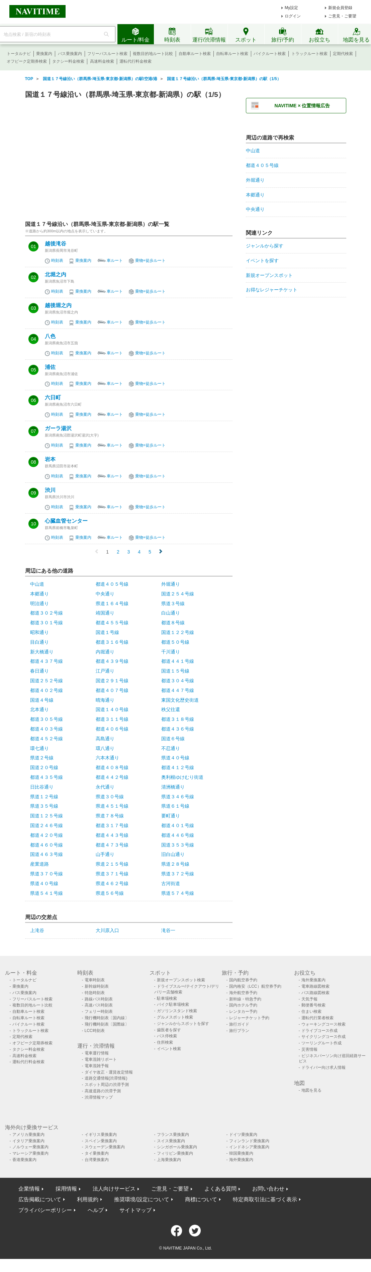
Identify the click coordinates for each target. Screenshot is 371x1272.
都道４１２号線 (177, 767)
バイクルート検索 (270, 53)
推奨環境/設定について (141, 1199)
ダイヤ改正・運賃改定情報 (109, 1072)
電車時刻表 (95, 980)
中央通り (105, 593)
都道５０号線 (175, 642)
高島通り (105, 738)
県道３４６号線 (177, 796)
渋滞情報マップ (99, 1097)
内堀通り (105, 651)
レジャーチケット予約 (249, 1018)
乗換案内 (44, 53)
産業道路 (39, 864)
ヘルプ (96, 1210)
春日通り (39, 671)
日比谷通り (42, 787)
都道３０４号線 (177, 680)
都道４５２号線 (46, 738)
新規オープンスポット (269, 275)
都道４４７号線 (177, 690)
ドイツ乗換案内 (243, 1134)
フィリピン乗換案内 (175, 1153)
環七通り (39, 748)
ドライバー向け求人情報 (323, 1067)
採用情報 (66, 1189)
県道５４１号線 (46, 893)
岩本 (50, 459)
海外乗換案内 (313, 980)
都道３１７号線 (112, 825)
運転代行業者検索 (317, 1018)
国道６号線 (173, 738)
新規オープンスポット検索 (181, 980)
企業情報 (29, 1189)
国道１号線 (107, 632)
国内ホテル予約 (243, 1005)
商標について (201, 1199)
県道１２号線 (44, 796)
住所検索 (165, 1042)
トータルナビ (19, 53)
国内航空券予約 (243, 980)
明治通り (39, 603)
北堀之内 (55, 274)
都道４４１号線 (177, 661)
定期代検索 (343, 53)
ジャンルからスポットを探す (183, 1023)
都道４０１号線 (177, 825)
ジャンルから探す (264, 245)
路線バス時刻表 (99, 999)
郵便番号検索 (313, 1005)
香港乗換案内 (24, 1159)
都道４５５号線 (112, 622)
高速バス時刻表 (99, 1005)
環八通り (105, 748)
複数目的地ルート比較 (153, 53)
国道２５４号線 (177, 593)
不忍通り (170, 748)
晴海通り (105, 700)
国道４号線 (42, 700)
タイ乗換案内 (97, 1153)
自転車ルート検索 (232, 53)
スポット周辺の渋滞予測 (107, 1084)
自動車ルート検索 (195, 53)
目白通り (39, 642)
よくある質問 (220, 1189)
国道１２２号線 (177, 632)
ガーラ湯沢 (58, 428)
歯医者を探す (169, 1030)
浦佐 (50, 367)
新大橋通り (42, 651)
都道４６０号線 (46, 845)
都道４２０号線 (46, 835)
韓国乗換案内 (241, 1153)
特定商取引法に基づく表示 (265, 1199)
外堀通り (170, 584)
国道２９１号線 (112, 680)
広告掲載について (39, 1199)
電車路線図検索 (315, 986)
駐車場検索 (167, 998)
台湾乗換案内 (97, 1159)
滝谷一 (168, 930)
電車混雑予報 (97, 1065)
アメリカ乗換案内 (28, 1134)
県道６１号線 (175, 806)
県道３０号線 (110, 796)
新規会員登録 (340, 7)
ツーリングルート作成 (321, 1043)
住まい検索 (311, 1011)
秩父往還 (170, 709)
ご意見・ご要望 (342, 16)
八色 (50, 336)
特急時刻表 (95, 992)
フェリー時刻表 (99, 1011)
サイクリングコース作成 (323, 1036)
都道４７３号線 (112, 845)
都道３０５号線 (46, 719)
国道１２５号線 (46, 815)
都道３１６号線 (112, 642)
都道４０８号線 (112, 767)
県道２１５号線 (112, 864)
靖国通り (105, 613)
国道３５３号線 (177, 845)
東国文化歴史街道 (180, 700)
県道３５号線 (44, 806)
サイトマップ (135, 1210)
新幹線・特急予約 (245, 999)
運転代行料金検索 (135, 61)
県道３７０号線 (46, 873)
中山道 (37, 584)
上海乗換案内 (169, 1159)
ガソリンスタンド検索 (177, 1010)
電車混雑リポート (101, 1059)
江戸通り (105, 671)
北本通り (39, 709)
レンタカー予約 (243, 1011)
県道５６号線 (110, 893)
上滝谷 (37, 930)
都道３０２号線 (46, 613)
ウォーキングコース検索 (323, 1024)
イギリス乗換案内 (101, 1134)
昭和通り (39, 632)
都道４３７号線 (46, 661)
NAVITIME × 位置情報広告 (302, 105)
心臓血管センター (66, 521)
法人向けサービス (114, 1189)
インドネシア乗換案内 (249, 1147)
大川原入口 (107, 930)
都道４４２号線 (112, 777)
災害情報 (309, 1049)
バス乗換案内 (70, 53)
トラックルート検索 (309, 53)
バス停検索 (167, 1036)
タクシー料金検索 (68, 61)
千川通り (170, 651)
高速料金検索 (102, 61)
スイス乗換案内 (171, 1141)
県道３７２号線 (177, 873)
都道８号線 (173, 622)
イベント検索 (169, 1048)
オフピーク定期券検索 (27, 61)
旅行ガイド (239, 1024)
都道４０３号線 (46, 729)
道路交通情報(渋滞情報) (106, 1078)
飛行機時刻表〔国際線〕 (107, 1024)
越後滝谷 (55, 243)
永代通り (105, 787)
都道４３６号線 (177, 729)
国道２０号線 (44, 767)
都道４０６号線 (112, 729)
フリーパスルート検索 (107, 53)
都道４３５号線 (46, 777)
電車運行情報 (97, 1053)
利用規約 (87, 1199)
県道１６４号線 (112, 603)
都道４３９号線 (112, 661)
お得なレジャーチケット (271, 289)
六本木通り (107, 757)
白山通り (170, 613)
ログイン (293, 16)
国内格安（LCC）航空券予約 (255, 986)
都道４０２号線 (46, 690)
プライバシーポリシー (45, 1210)
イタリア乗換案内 (28, 1141)
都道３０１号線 (46, 622)
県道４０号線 (175, 757)
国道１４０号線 (112, 709)
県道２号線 (42, 757)
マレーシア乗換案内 (30, 1153)
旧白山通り (173, 854)
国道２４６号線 (46, 825)
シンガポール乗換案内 (177, 1147)
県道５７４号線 (177, 893)
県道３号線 (173, 603)
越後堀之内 (58, 305)
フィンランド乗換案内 (249, 1141)
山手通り (105, 854)
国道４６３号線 (46, 854)
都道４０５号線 (112, 584)
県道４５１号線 (112, 806)
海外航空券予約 (243, 992)
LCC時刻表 (95, 1030)
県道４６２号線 (112, 883)
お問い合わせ (268, 1189)
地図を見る (311, 1090)
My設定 (291, 7)
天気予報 (309, 999)
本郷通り (39, 593)
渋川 (50, 490)
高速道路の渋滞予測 (103, 1091)
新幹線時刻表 (97, 986)
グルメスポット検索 (175, 1017)
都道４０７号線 (112, 690)
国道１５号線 (175, 671)
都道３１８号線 (177, 719)
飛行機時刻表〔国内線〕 (107, 1018)
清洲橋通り (173, 787)
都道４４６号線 (177, 835)
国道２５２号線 (46, 680)
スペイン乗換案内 (101, 1141)
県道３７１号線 (112, 873)
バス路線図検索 (315, 992)
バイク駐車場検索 (173, 1004)
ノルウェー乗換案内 (30, 1147)
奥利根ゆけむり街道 (182, 777)
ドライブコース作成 (319, 1030)
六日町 (53, 397)
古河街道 (170, 883)
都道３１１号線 (112, 719)
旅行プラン (239, 1030)
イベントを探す (262, 260)
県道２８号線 (175, 864)
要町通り (170, 815)
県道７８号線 (110, 815)
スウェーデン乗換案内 (105, 1147)
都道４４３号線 (112, 835)
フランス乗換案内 (173, 1134)
